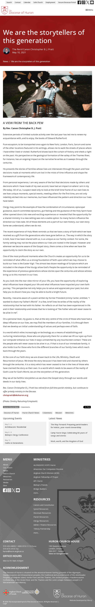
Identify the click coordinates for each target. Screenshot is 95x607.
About (5, 464)
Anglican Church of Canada (12, 592)
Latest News (55, 418)
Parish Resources (41, 517)
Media (5, 482)
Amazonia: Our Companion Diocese (48, 469)
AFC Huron (38, 481)
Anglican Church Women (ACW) (46, 473)
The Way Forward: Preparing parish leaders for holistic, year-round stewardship (69, 426)
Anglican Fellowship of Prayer (46, 477)
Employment (50, 2)
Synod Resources (41, 509)
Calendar (27, 2)
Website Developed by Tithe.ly (81, 600)
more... (36, 493)
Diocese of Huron (11, 412)
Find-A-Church (9, 473)
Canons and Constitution (44, 505)
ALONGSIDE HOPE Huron (45, 465)
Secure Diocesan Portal (67, 2)
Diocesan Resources (42, 513)
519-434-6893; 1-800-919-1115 (17, 546)
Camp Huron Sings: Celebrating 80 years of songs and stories (69, 434)
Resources (7, 479)
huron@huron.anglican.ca (13, 551)
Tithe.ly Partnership (42, 528)
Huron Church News (30, 412)
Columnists (25, 407)
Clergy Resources (41, 521)
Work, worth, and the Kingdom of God (67, 441)
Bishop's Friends (41, 485)
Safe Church (38, 2)
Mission (58, 412)
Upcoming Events (12, 418)
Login (5, 604)
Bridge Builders (40, 489)
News (5, 61)
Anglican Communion (31, 591)
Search (9, 2)
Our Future (7, 467)
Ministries (69, 412)
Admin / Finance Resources (45, 525)
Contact (18, 2)
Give (5, 485)
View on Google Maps (58, 553)
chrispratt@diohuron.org (15, 395)
